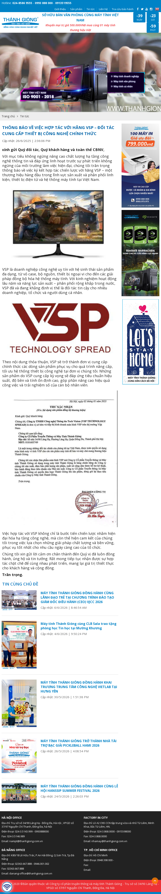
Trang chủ (8, 116)
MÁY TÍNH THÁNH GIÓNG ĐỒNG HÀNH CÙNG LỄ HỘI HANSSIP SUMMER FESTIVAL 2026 (79, 788)
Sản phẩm (76, 9)
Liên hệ (103, 9)
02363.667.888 (23, 864)
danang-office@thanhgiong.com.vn (30, 873)
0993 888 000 (44, 3)
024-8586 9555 (22, 3)
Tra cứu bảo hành (122, 9)
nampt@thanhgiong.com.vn (26, 841)
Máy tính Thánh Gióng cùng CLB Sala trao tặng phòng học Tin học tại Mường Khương (79, 625)
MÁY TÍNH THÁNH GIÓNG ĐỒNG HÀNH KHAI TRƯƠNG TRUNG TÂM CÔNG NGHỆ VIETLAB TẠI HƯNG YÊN (79, 687)
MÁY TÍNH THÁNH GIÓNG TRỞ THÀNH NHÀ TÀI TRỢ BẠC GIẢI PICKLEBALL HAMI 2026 (79, 743)
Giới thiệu (60, 9)
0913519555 (63, 3)
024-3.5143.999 (24, 831)
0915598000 (124, 831)
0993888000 (42, 831)
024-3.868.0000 (106, 831)
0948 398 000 (104, 860)
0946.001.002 (41, 864)
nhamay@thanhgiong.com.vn (109, 841)
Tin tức (91, 9)
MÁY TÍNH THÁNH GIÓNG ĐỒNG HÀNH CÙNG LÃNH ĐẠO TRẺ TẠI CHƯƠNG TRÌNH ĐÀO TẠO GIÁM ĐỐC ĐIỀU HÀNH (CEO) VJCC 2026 (77, 597)
